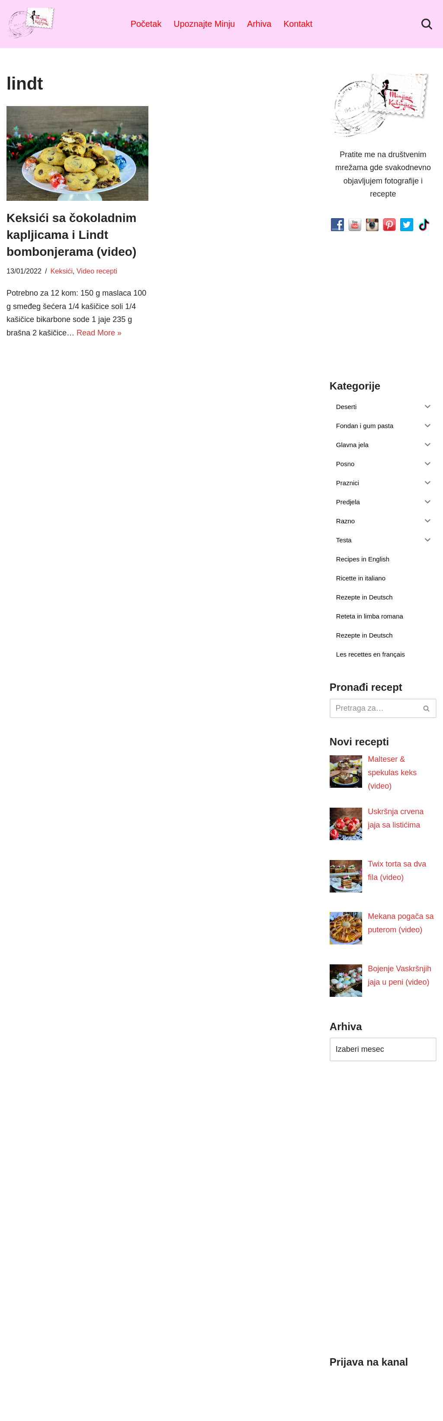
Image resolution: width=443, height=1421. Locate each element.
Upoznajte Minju (204, 24)
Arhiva (259, 24)
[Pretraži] (426, 24)
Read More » (99, 333)
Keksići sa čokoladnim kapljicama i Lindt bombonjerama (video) (71, 234)
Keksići (62, 271)
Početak (146, 24)
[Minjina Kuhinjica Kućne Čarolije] (32, 24)
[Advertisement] (77, 406)
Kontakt (297, 24)
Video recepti (97, 271)
